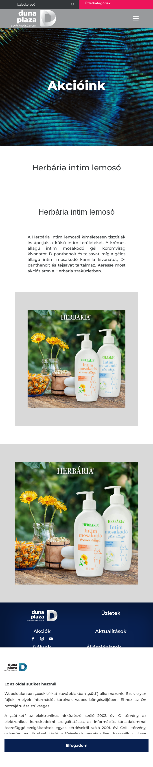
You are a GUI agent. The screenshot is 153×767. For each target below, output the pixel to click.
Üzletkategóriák (98, 3)
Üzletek (110, 613)
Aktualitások (111, 631)
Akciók (42, 631)
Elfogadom (76, 745)
